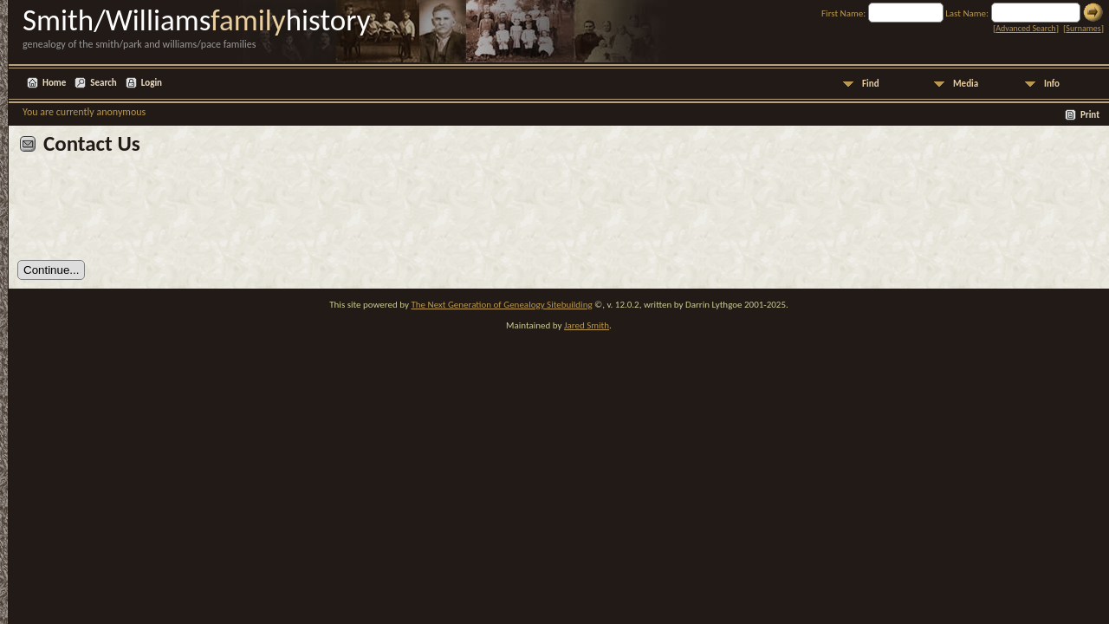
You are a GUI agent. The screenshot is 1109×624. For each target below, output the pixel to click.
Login (151, 82)
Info (1052, 83)
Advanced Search (1025, 28)
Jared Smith (586, 325)
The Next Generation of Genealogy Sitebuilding (501, 304)
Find (870, 83)
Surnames (1083, 28)
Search (103, 82)
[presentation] (149, 214)
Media (965, 83)
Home (54, 82)
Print (1089, 114)
